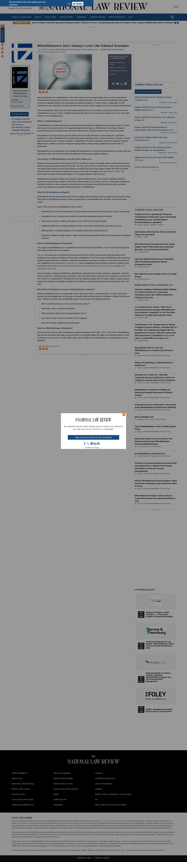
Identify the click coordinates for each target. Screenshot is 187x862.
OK (69, 4)
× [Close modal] (123, 415)
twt (88, 443)
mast (91, 443)
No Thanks (77, 4)
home (98, 443)
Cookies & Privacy (92, 448)
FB (84, 443)
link (95, 443)
